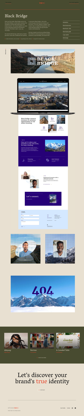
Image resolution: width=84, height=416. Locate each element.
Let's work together (74, 3)
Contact (68, 408)
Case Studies (62, 408)
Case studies (8, 3)
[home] (42, 2)
